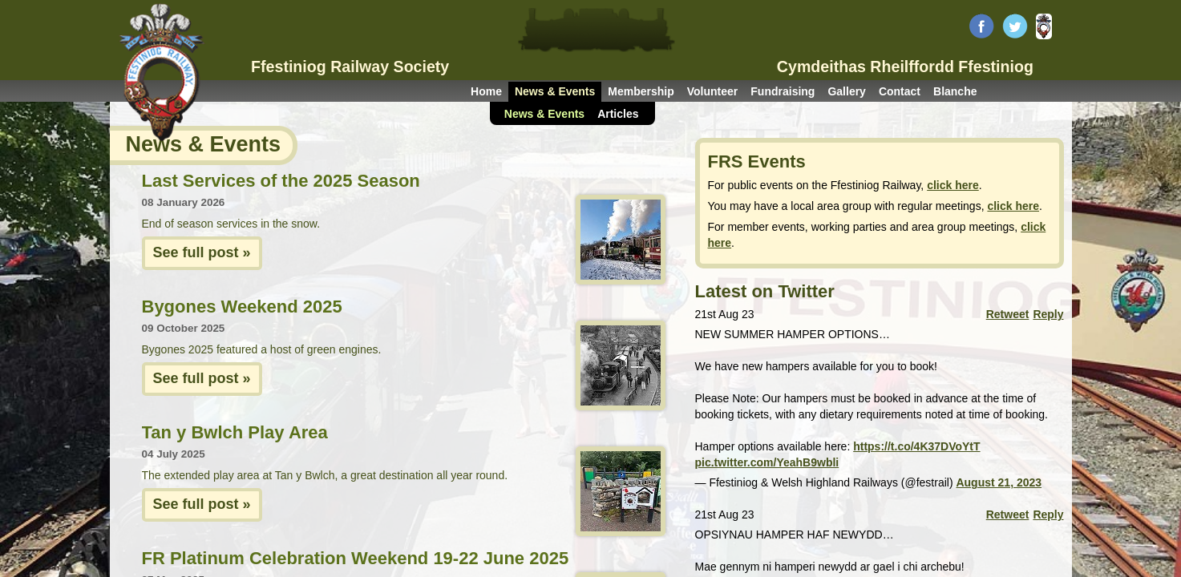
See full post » (202, 252)
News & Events (555, 91)
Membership (640, 91)
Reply (1048, 314)
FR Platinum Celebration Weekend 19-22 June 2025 (355, 558)
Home (486, 91)
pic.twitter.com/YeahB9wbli (767, 462)
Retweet (1007, 314)
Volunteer (712, 91)
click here (953, 185)
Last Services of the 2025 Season (281, 181)
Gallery (846, 91)
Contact (899, 91)
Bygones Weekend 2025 (242, 307)
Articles (617, 113)
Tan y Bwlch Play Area (235, 432)
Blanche (955, 91)
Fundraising (782, 91)
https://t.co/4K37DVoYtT (916, 446)
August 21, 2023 (998, 482)
